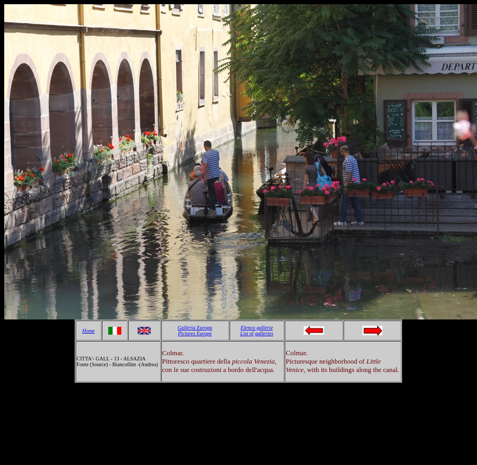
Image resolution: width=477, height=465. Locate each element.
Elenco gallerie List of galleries (256, 330)
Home (88, 331)
